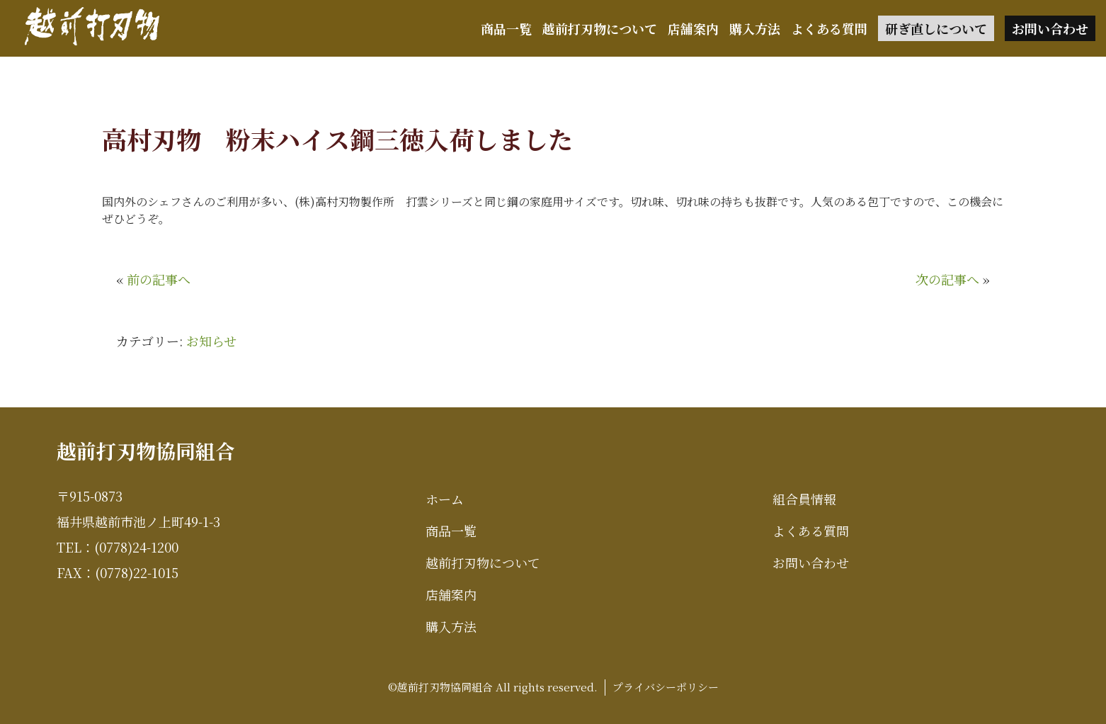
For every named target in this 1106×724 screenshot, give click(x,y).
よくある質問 (829, 28)
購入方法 (754, 28)
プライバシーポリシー (665, 686)
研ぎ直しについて (936, 28)
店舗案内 (693, 28)
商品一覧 (506, 28)
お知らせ (211, 341)
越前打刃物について (599, 28)
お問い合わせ (1050, 28)
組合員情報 (804, 499)
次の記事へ (947, 279)
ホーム (445, 499)
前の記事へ (158, 279)
